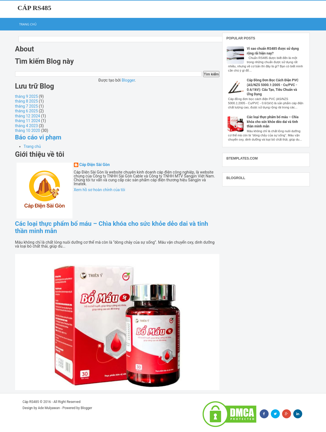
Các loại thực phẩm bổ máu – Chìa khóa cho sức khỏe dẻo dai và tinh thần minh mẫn (272, 122)
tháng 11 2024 (27, 120)
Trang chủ (28, 24)
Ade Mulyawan (49, 408)
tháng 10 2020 (27, 130)
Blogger (128, 80)
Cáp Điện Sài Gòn (94, 165)
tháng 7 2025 (26, 106)
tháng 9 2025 (26, 96)
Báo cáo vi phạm (38, 137)
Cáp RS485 (34, 7)
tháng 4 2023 (26, 126)
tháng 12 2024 (27, 116)
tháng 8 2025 (26, 101)
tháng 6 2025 (26, 111)
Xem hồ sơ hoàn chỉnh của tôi (99, 189)
